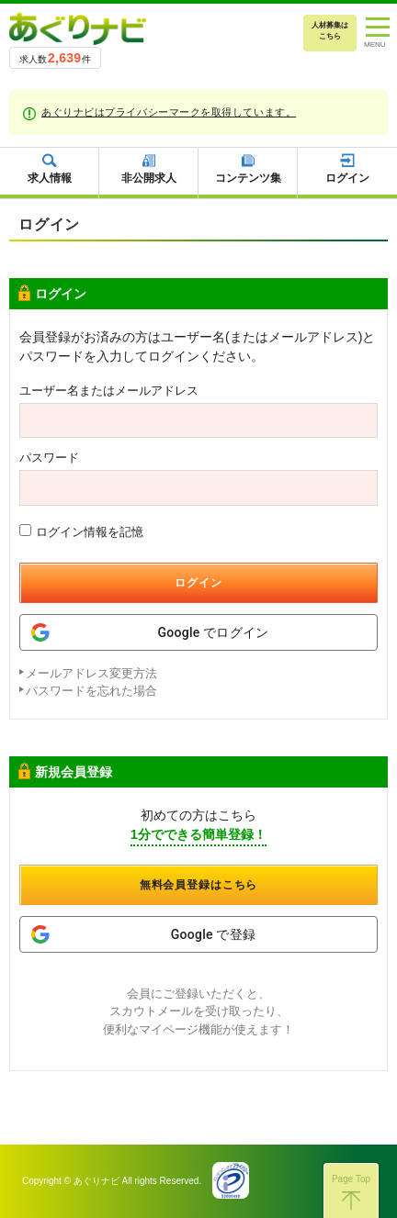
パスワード (49, 458)
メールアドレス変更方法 (91, 673)
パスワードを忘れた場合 (91, 691)
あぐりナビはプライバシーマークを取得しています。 (168, 111)
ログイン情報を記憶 (81, 531)
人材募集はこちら (330, 30)
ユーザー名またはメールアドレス (108, 391)
